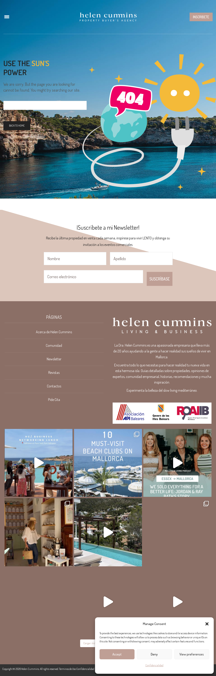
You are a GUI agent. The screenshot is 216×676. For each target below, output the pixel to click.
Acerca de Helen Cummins (54, 332)
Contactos (54, 386)
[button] (207, 624)
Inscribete (201, 17)
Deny (154, 654)
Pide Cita (54, 399)
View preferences (191, 654)
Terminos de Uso (67, 669)
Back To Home (17, 125)
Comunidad (54, 345)
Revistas (54, 372)
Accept (117, 654)
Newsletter (54, 359)
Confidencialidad (154, 665)
